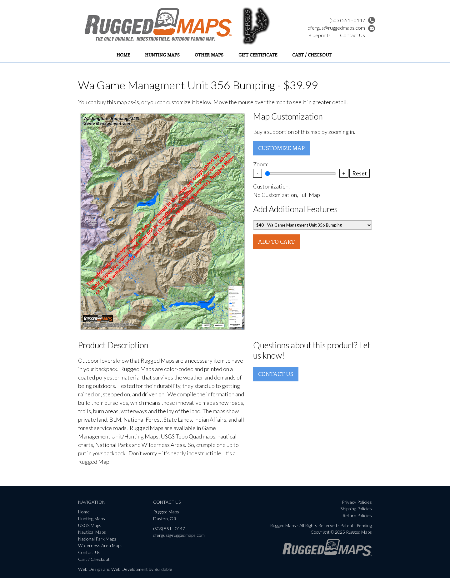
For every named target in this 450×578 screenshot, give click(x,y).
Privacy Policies (357, 502)
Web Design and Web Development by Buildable (125, 569)
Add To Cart (276, 241)
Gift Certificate (257, 54)
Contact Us (352, 35)
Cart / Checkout (312, 54)
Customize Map (281, 148)
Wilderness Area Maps (100, 545)
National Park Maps (97, 538)
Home (123, 54)
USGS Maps (89, 525)
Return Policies (357, 515)
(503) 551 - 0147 (352, 20)
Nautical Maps (92, 532)
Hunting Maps (162, 54)
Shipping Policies (356, 508)
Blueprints (319, 35)
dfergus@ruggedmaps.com (341, 28)
